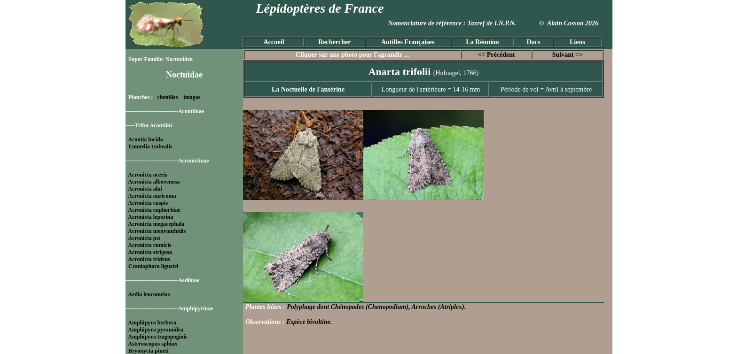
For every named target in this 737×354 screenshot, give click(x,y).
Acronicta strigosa (150, 252)
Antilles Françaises (407, 42)
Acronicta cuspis (148, 203)
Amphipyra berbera (152, 322)
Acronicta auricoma (152, 195)
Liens (577, 42)
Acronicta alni (145, 188)
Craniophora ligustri (153, 266)
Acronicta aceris (147, 174)
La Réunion (482, 42)
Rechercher (334, 42)
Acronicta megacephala (156, 224)
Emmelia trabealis (150, 146)
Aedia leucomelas (149, 294)
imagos (191, 97)
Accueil (273, 42)
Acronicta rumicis (149, 245)
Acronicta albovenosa (154, 181)
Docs (533, 42)
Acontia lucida (145, 139)
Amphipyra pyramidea (155, 329)
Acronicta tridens (149, 259)
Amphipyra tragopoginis (157, 336)
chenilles (167, 97)
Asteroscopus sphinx (152, 343)
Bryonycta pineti (148, 350)
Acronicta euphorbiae (154, 210)
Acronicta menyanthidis (157, 231)
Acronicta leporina (150, 217)
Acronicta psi (144, 238)
